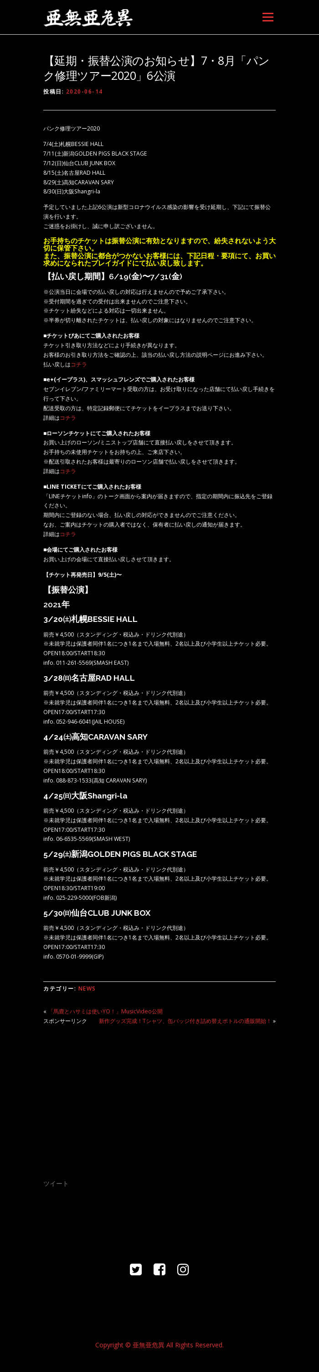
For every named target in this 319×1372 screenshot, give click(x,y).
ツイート (56, 1183)
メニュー (268, 17)
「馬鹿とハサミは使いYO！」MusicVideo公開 (105, 1011)
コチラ (79, 364)
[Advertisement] (159, 1096)
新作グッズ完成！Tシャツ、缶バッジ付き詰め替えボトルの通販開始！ (185, 1021)
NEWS (87, 988)
